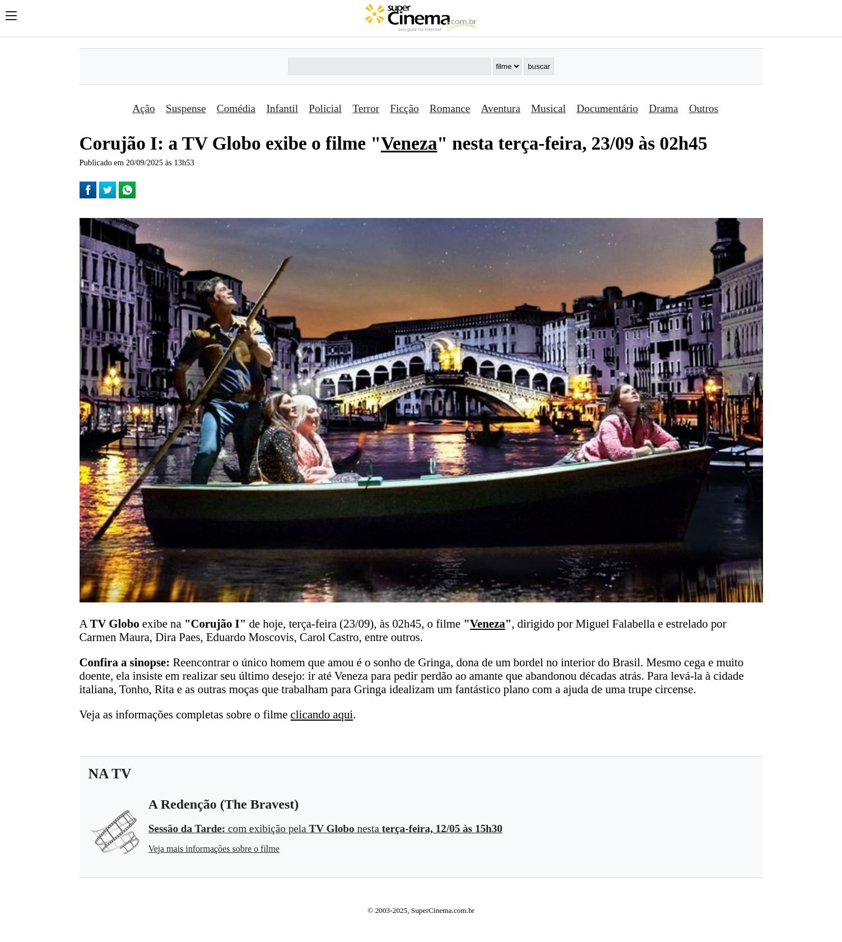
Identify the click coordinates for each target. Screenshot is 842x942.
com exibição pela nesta (325, 828)
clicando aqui (322, 714)
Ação (143, 108)
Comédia (236, 108)
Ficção (404, 108)
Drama (663, 108)
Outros (703, 108)
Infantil (281, 108)
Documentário (607, 108)
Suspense (186, 108)
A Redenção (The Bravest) (223, 804)
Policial (325, 108)
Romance (450, 108)
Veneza (409, 143)
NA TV (110, 773)
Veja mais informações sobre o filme (214, 848)
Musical (548, 108)
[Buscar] (389, 66)
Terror (365, 108)
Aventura (500, 108)
